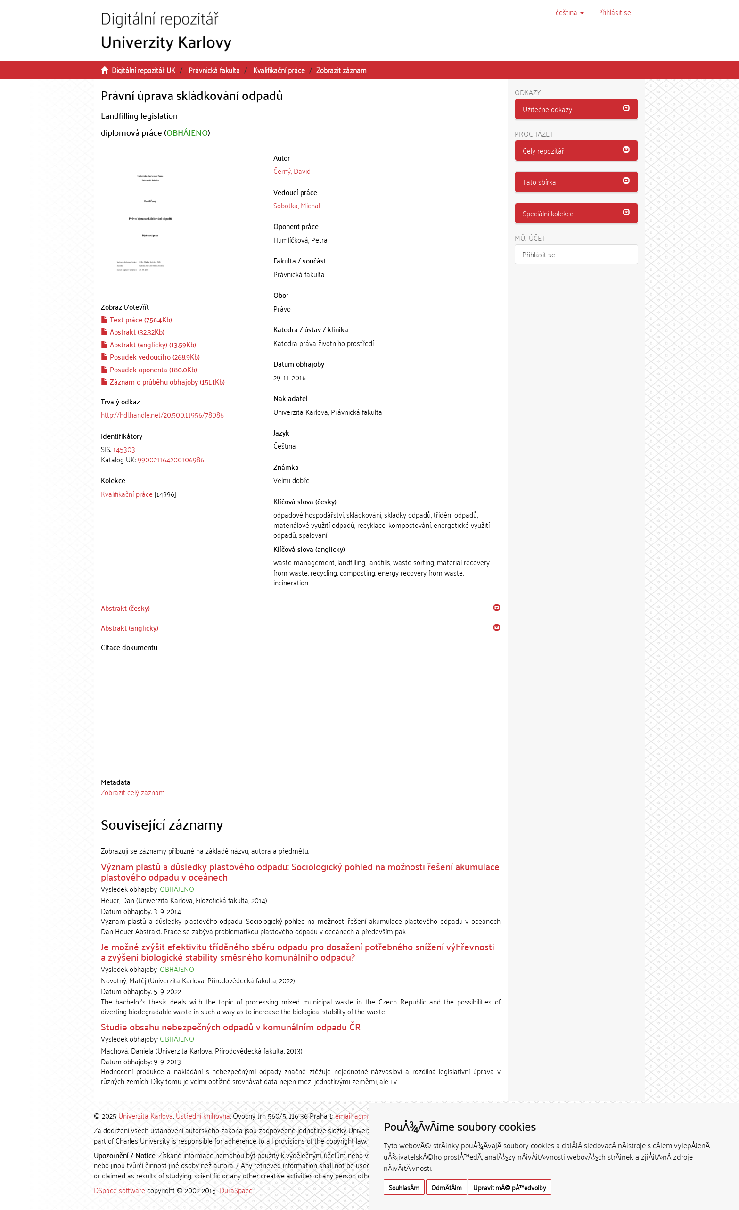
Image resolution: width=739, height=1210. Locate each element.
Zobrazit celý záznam (133, 791)
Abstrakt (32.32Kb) (132, 331)
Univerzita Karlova (145, 1115)
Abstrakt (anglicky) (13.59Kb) (148, 344)
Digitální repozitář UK (143, 69)
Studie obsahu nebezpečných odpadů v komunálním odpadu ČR (231, 1026)
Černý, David (292, 170)
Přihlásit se (538, 254)
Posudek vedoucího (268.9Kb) (150, 356)
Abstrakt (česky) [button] (125, 607)
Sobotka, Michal (296, 205)
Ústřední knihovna (203, 1115)
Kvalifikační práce (279, 69)
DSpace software (119, 1189)
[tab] (180, 454)
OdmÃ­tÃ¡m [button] (446, 1187)
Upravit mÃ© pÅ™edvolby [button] (509, 1187)
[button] (570, 12)
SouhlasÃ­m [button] (404, 1187)
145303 (124, 448)
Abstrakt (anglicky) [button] (129, 627)
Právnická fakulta (214, 69)
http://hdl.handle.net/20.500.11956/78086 (162, 414)
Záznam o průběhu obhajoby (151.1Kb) (163, 381)
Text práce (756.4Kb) (136, 319)
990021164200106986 (171, 459)
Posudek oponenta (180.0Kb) (149, 369)
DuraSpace (236, 1189)
